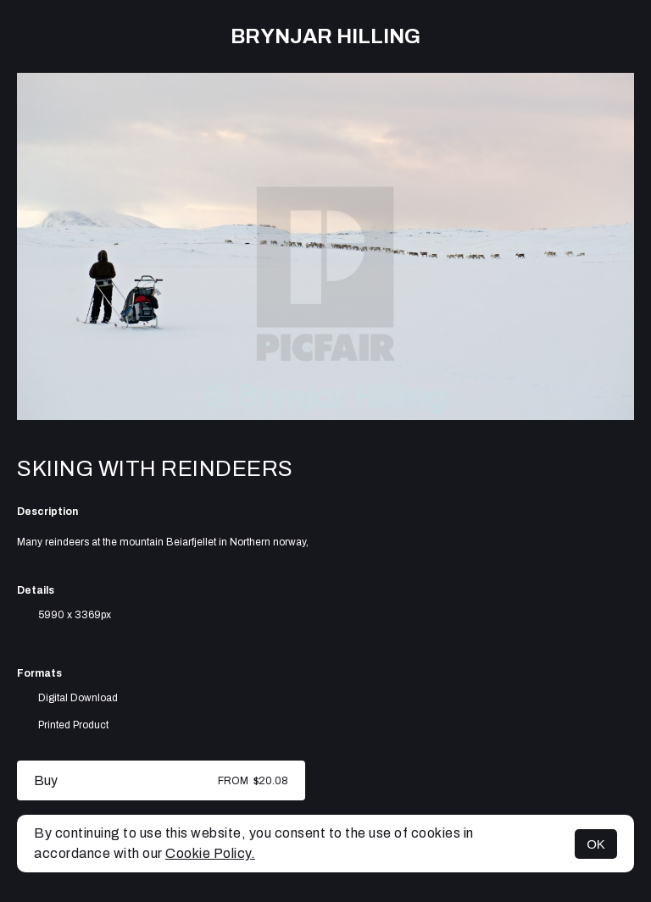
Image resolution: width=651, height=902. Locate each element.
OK (596, 844)
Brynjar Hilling (325, 36)
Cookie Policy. (210, 853)
